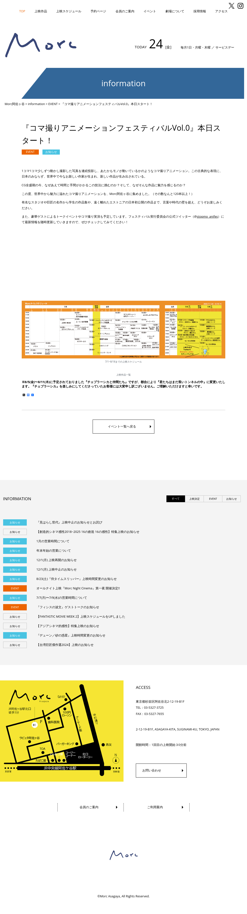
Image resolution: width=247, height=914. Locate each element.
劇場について (174, 11)
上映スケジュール (68, 11)
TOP (22, 11)
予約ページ (98, 11)
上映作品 (40, 11)
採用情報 (199, 11)
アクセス (221, 11)
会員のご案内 (125, 11)
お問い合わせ (151, 770)
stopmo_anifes (207, 216)
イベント (150, 11)
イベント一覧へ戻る (122, 426)
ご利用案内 (155, 807)
